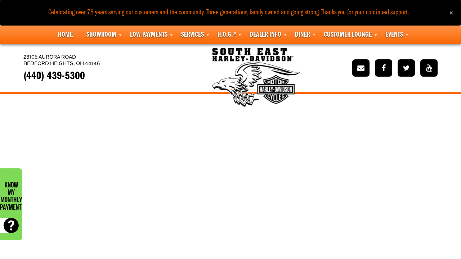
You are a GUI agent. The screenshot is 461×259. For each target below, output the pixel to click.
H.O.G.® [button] (227, 34)
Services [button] (192, 34)
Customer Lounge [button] (348, 34)
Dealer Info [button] (265, 34)
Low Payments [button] (148, 34)
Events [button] (394, 34)
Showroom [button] (101, 34)
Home (65, 34)
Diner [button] (302, 34)
